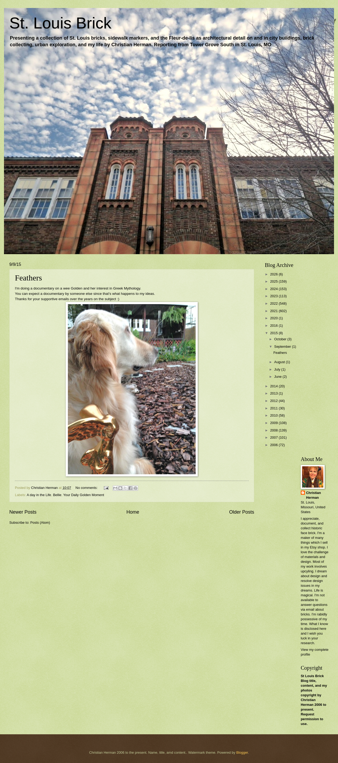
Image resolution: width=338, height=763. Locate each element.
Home (132, 512)
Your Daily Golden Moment (83, 495)
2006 (274, 445)
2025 (274, 281)
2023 (274, 296)
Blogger (242, 752)
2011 (274, 408)
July (277, 369)
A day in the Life (39, 495)
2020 (274, 318)
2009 (274, 423)
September (283, 347)
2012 (274, 401)
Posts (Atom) (40, 523)
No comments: (87, 488)
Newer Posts (22, 512)
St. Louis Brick (60, 23)
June (278, 377)
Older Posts (241, 512)
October (280, 339)
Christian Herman (313, 495)
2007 (274, 437)
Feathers (28, 277)
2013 (274, 393)
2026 (274, 274)
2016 (274, 326)
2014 (274, 386)
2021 (274, 311)
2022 (274, 303)
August (280, 362)
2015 (274, 333)
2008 (274, 430)
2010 (274, 415)
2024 (274, 289)
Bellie (57, 495)
